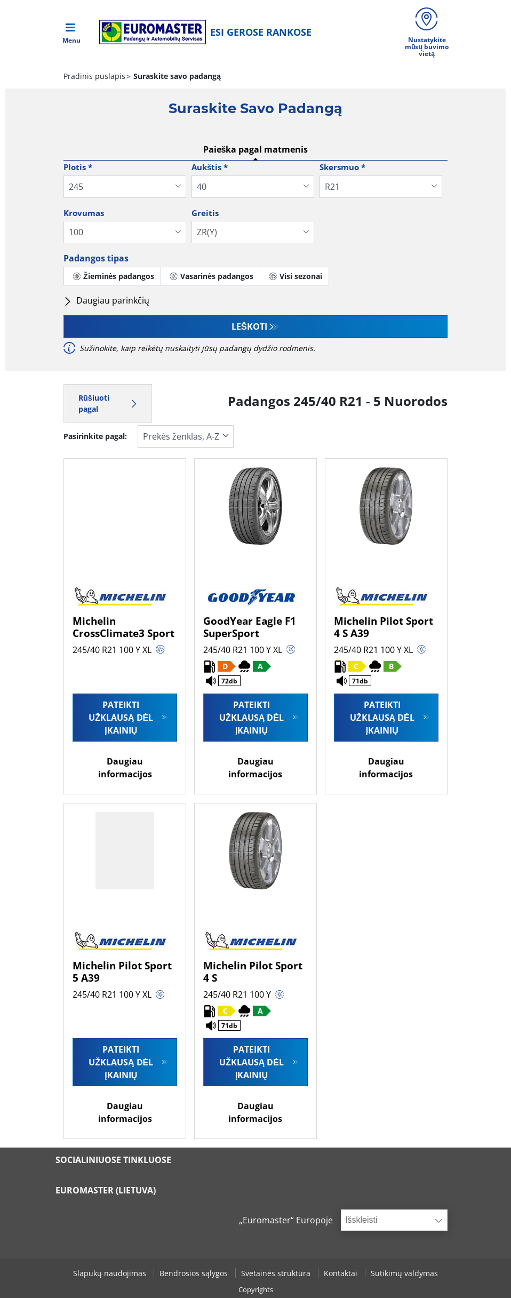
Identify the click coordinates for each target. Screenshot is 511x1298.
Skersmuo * (342, 167)
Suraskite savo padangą (176, 76)
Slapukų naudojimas (110, 1273)
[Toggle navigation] (71, 32)
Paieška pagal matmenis (255, 149)
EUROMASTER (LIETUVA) (105, 1190)
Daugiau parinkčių (106, 300)
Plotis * (77, 167)
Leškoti (249, 326)
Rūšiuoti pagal (107, 404)
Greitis (205, 213)
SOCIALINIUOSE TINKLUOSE (113, 1160)
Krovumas (83, 213)
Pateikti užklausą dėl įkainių (121, 717)
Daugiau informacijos (125, 767)
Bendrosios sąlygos (194, 1273)
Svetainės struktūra (277, 1273)
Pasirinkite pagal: (95, 436)
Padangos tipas (96, 258)
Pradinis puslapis (94, 76)
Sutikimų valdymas (404, 1273)
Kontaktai (342, 1273)
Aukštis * (209, 167)
